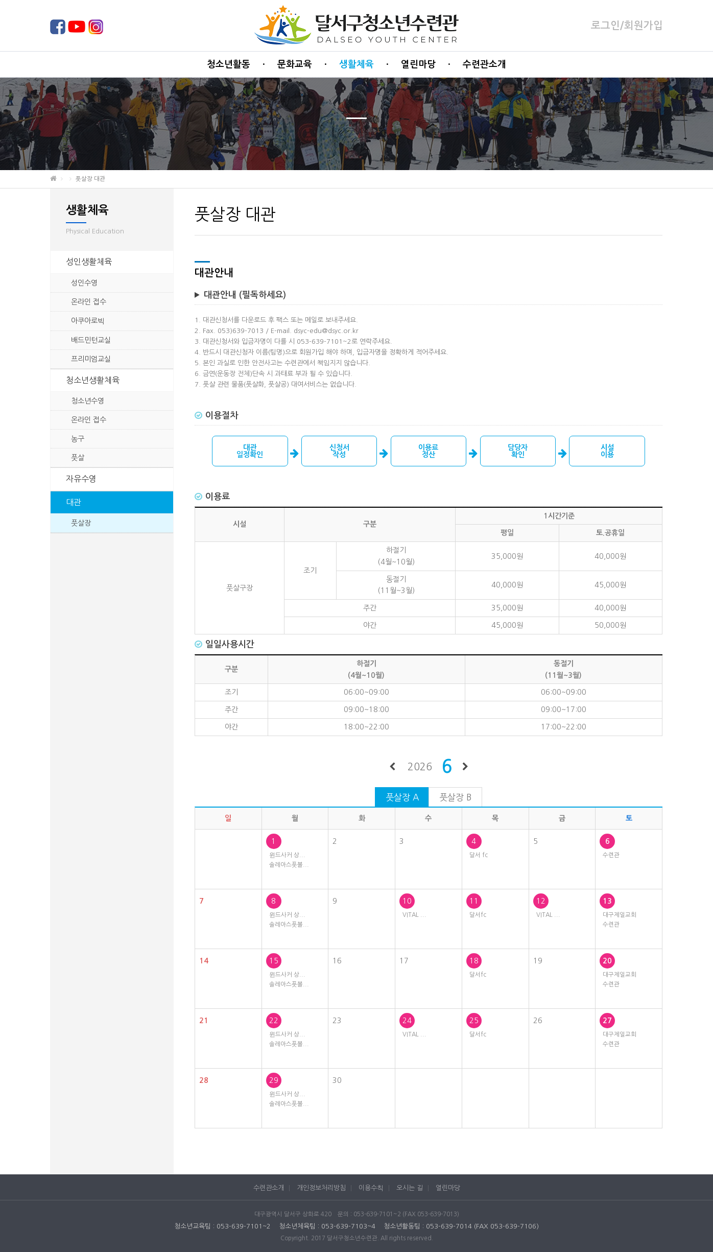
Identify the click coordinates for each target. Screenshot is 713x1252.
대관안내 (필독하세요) (245, 295)
